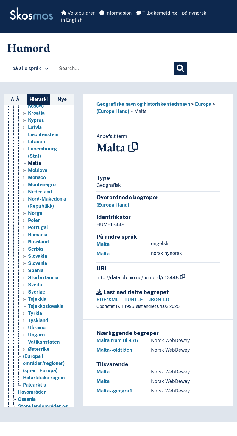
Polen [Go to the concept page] (34, 220)
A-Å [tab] (15, 99)
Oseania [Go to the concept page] (27, 399)
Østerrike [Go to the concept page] (38, 349)
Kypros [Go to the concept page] (36, 120)
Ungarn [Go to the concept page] (36, 335)
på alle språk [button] (30, 68)
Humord (28, 47)
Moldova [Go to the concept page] (37, 170)
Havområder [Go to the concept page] (32, 392)
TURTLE (133, 299)
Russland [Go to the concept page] (38, 242)
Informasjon (115, 13)
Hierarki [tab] (38, 99)
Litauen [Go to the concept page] (36, 142)
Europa (203, 104)
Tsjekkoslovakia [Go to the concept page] (45, 306)
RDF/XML (107, 299)
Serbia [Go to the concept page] (35, 249)
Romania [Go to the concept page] (37, 235)
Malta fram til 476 (117, 340)
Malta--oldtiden (114, 350)
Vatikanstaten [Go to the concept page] (44, 342)
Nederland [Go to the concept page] (40, 192)
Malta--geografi (114, 391)
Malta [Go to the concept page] (34, 163)
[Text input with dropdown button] (114, 68)
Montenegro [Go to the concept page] (42, 184)
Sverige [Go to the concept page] (36, 292)
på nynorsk (194, 13)
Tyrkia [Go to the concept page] (35, 313)
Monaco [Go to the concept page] (37, 177)
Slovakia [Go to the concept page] (37, 256)
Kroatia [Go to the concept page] (36, 113)
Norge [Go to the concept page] (35, 213)
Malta (140, 111)
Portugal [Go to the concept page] (38, 227)
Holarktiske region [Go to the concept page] (44, 378)
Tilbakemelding (156, 13)
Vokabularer (78, 13)
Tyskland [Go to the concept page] (38, 320)
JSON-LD (159, 299)
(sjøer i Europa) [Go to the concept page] (40, 370)
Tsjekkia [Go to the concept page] (37, 299)
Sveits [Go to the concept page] (35, 285)
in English (71, 20)
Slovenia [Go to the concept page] (37, 263)
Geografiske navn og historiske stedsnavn (143, 104)
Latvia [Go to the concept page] (35, 127)
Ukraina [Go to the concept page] (37, 328)
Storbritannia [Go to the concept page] (43, 277)
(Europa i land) (112, 111)
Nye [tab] (62, 99)
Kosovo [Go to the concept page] (36, 106)
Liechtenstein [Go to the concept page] (43, 134)
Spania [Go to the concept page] (35, 270)
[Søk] (180, 68)
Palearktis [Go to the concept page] (34, 385)
